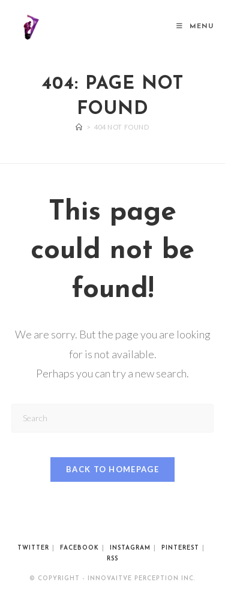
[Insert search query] (112, 418)
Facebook (79, 548)
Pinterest (180, 548)
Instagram (130, 548)
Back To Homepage (112, 469)
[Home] (79, 127)
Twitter (33, 548)
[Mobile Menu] (195, 26)
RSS (112, 559)
